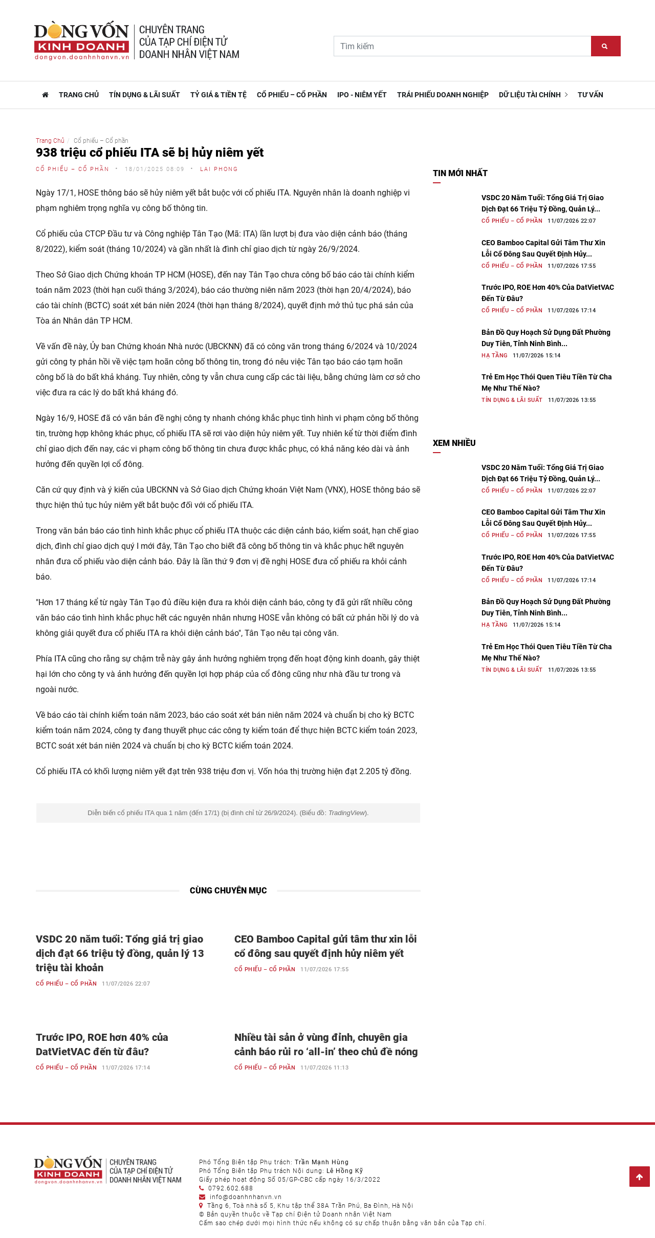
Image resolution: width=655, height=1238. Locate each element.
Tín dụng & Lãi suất (144, 95)
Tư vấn (590, 95)
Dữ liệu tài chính (533, 95)
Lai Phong (219, 169)
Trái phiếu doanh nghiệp (443, 95)
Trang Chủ (50, 140)
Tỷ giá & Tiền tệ (218, 95)
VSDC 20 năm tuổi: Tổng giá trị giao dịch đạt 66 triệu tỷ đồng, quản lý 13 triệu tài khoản (120, 953)
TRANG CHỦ (79, 95)
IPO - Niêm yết (362, 95)
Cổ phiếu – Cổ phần (292, 95)
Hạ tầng (495, 355)
